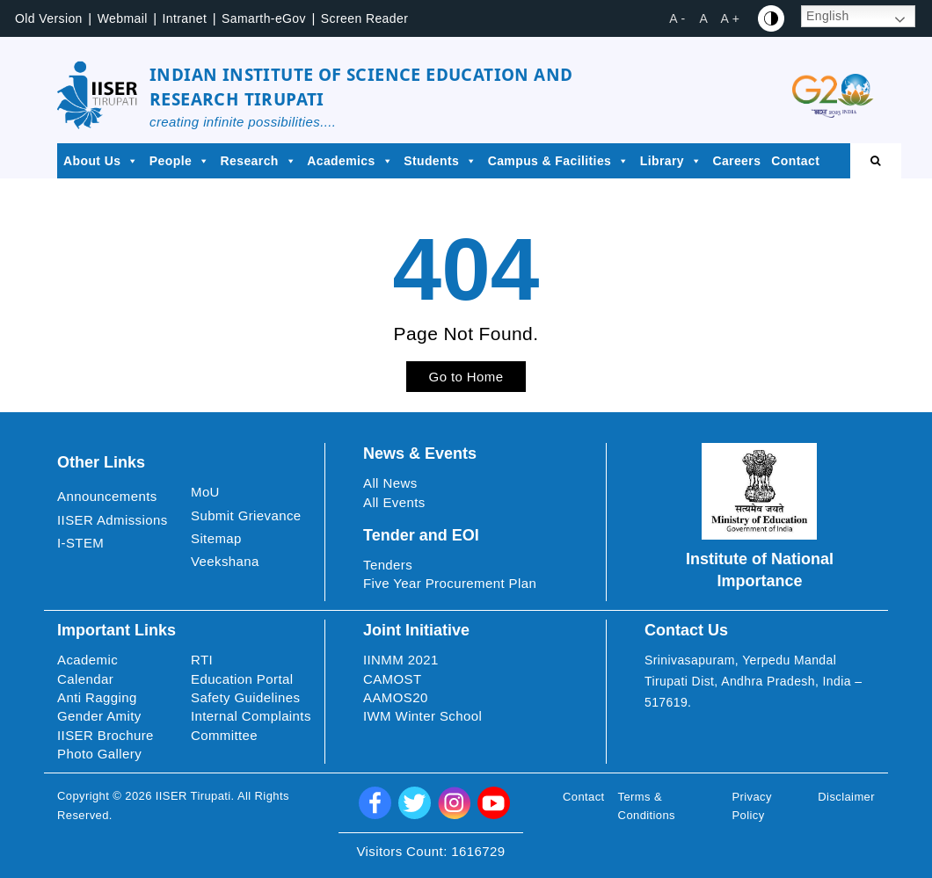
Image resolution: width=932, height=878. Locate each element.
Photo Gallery (99, 753)
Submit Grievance (246, 515)
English (827, 16)
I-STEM (80, 542)
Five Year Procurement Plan (449, 583)
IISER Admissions (112, 519)
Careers (736, 161)
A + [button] (730, 18)
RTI (202, 659)
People (179, 161)
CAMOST (392, 678)
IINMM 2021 (401, 659)
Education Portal (242, 678)
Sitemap (216, 538)
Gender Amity (99, 715)
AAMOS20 (395, 697)
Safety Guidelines (245, 697)
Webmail (123, 18)
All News (390, 482)
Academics (350, 161)
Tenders (387, 564)
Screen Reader (364, 18)
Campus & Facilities (559, 161)
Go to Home (466, 376)
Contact (795, 161)
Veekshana (225, 561)
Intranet (185, 18)
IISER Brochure (105, 735)
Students (440, 161)
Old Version (49, 18)
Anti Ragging (97, 697)
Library (671, 161)
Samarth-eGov (264, 18)
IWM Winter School (422, 715)
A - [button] (677, 18)
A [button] (704, 18)
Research (259, 161)
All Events (394, 502)
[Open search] (875, 160)
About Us (101, 161)
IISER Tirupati (193, 795)
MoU (205, 491)
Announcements (107, 496)
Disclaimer (846, 796)
